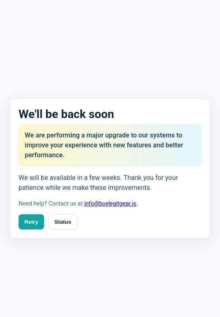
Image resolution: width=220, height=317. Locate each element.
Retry (31, 222)
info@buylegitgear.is (110, 203)
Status (62, 222)
